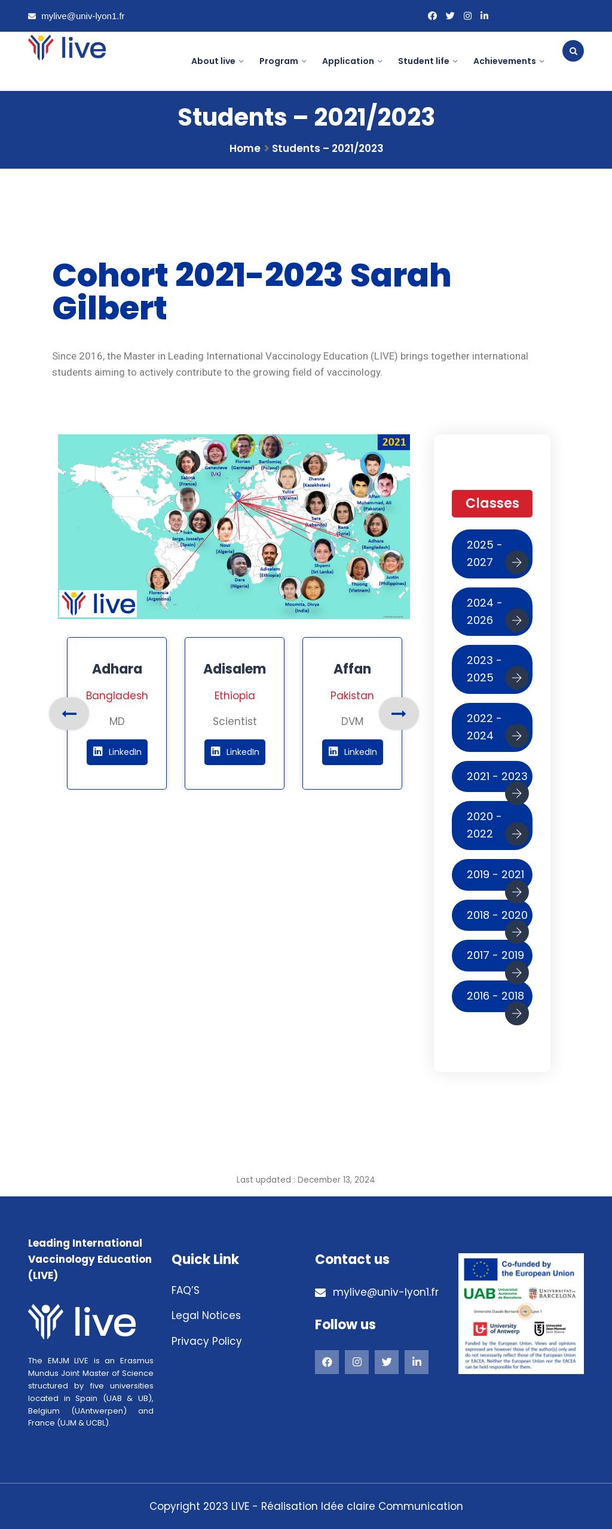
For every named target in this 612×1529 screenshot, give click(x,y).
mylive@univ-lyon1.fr (76, 16)
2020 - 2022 (498, 827)
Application (348, 61)
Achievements (504, 61)
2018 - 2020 (498, 919)
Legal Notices (206, 1315)
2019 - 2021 (498, 879)
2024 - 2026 (498, 613)
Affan (352, 669)
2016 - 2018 (498, 1000)
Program (278, 61)
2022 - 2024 (498, 729)
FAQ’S (186, 1290)
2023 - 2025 (498, 671)
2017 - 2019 (498, 959)
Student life (423, 61)
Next (399, 713)
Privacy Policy (207, 1341)
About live (213, 61)
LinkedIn (117, 752)
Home (245, 148)
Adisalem (234, 669)
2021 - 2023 (498, 781)
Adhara (117, 669)
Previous (69, 713)
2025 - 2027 (498, 555)
